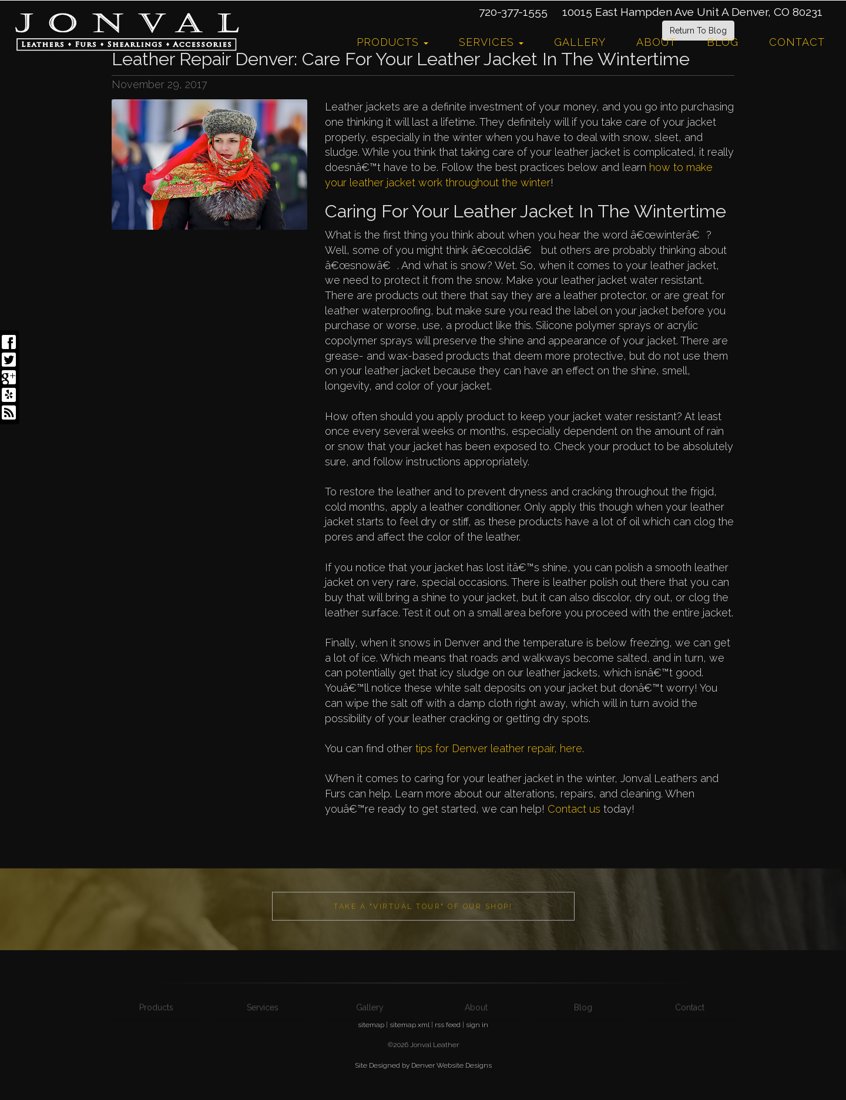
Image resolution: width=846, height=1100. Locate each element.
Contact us (574, 809)
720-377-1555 (513, 11)
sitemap (371, 1025)
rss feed (448, 1025)
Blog (722, 42)
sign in (477, 1025)
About (656, 42)
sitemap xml (409, 1025)
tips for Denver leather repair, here (498, 748)
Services (491, 42)
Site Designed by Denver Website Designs (423, 1065)
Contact (797, 42)
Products (392, 42)
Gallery (580, 42)
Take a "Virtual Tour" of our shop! (423, 954)
